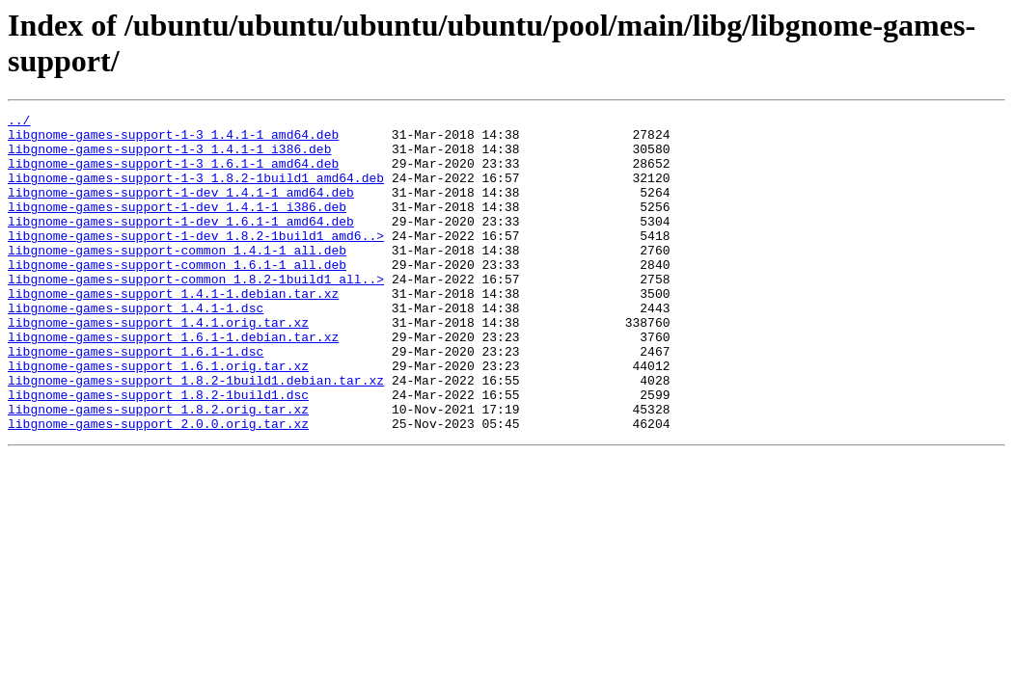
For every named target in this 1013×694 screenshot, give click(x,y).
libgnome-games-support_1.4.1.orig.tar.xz (158, 365)
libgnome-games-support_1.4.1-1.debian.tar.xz (173, 330)
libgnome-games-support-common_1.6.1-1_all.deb (177, 296)
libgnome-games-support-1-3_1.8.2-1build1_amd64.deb (196, 191)
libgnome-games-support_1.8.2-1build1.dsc (158, 452)
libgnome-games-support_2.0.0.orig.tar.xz (158, 486)
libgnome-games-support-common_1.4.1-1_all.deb (177, 278)
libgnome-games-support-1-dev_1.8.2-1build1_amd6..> (196, 261)
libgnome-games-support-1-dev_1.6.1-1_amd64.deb (181, 244)
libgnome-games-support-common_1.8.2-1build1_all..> (196, 313)
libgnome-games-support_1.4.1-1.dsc (135, 348)
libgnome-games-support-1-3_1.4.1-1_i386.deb (169, 157)
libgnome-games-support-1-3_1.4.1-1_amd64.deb (173, 139)
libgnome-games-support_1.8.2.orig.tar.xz (158, 469)
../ (19, 122)
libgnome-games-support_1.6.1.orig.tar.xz (158, 417)
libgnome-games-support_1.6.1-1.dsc (135, 400)
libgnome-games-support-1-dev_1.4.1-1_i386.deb (177, 226)
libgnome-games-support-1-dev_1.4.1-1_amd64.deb (181, 209)
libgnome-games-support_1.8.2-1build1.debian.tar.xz (196, 434)
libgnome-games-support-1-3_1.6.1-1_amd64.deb (173, 174)
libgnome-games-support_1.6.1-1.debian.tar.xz (173, 382)
